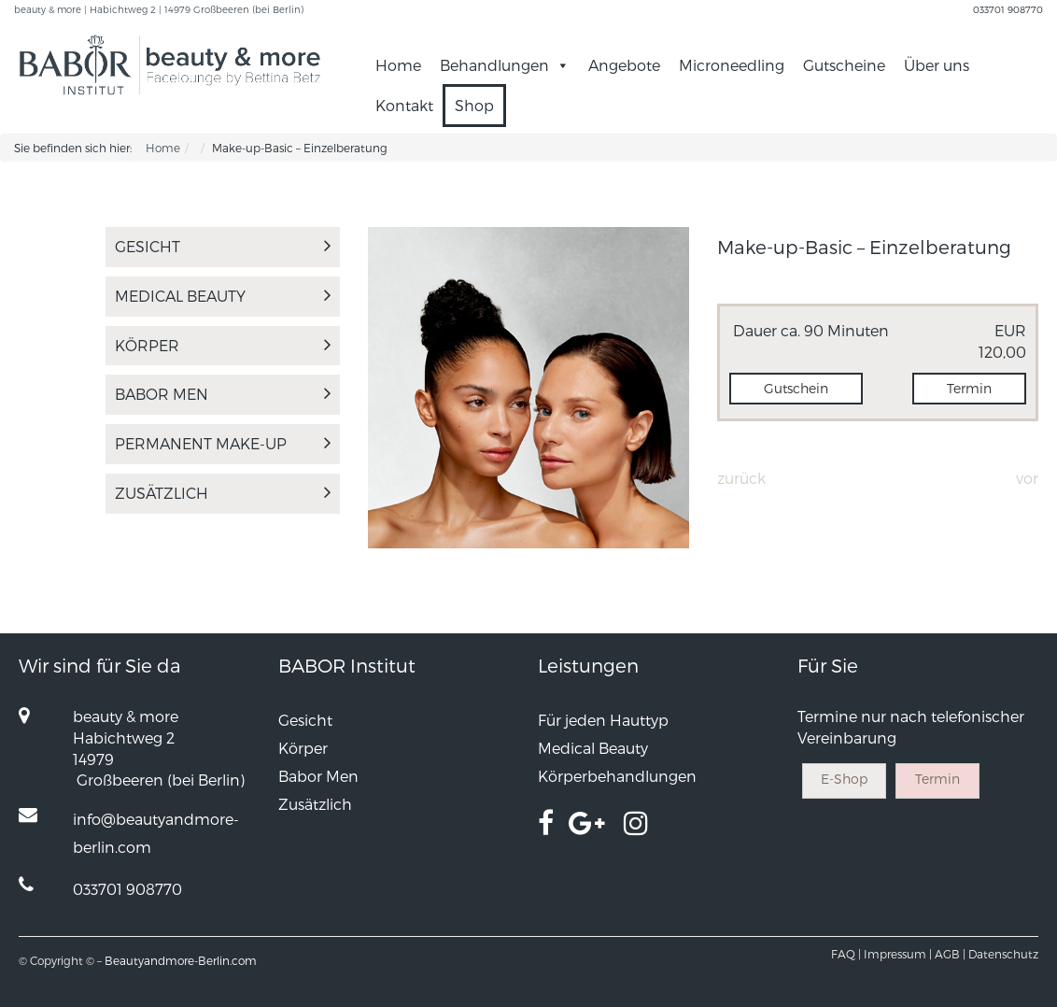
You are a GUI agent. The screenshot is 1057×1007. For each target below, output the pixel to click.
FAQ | (846, 953)
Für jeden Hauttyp (603, 720)
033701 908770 (1008, 9)
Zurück (741, 478)
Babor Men (223, 394)
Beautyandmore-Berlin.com (181, 960)
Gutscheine (844, 65)
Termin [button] (969, 388)
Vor (1027, 478)
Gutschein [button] (796, 388)
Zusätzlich (223, 493)
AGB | (950, 953)
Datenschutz (1003, 953)
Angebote (624, 65)
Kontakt (404, 105)
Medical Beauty (223, 295)
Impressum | (898, 953)
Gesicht (223, 246)
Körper (223, 345)
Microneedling (731, 65)
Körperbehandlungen (617, 776)
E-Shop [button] (844, 779)
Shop (474, 105)
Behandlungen (505, 65)
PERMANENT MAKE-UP (223, 443)
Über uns (936, 65)
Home (398, 65)
